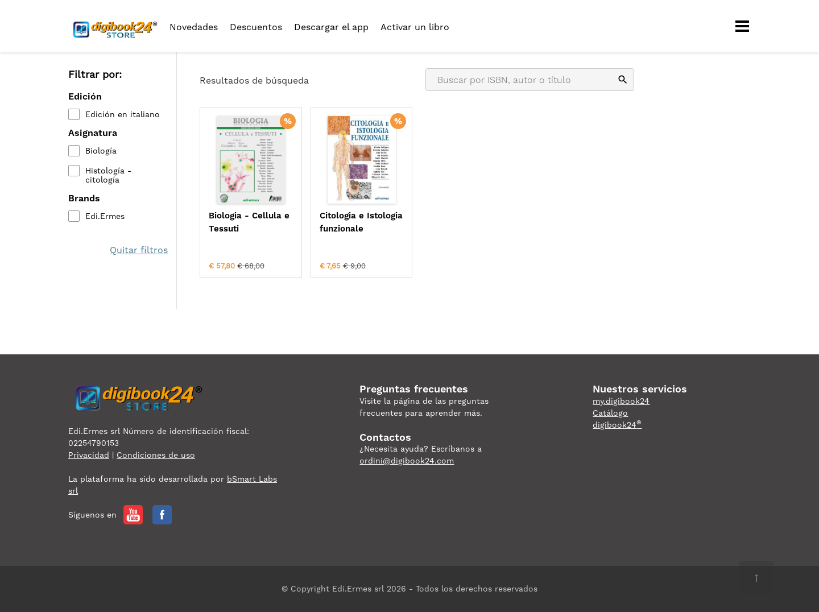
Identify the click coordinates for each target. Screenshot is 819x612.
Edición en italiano (122, 114)
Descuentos (256, 27)
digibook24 (617, 424)
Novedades (193, 27)
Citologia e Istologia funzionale (361, 222)
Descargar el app (331, 27)
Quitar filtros (139, 250)
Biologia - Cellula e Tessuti (249, 222)
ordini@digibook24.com (406, 460)
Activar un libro (414, 27)
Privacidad (88, 455)
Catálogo (610, 412)
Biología (101, 150)
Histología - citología (108, 175)
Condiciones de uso (156, 455)
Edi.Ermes (105, 216)
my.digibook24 (621, 401)
